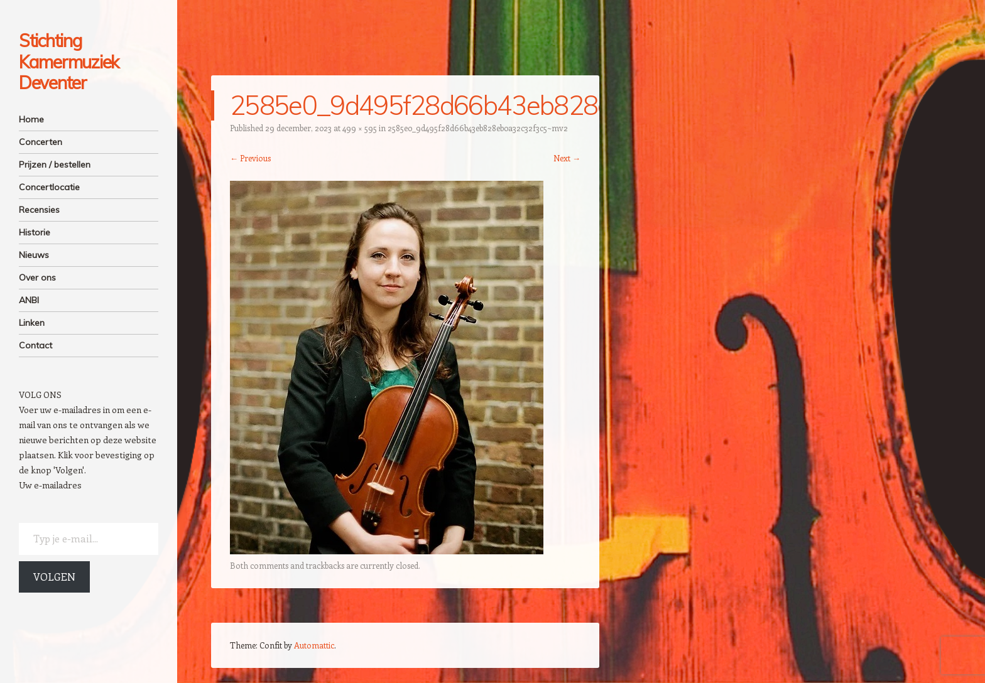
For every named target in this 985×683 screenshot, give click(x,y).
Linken (32, 322)
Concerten (40, 142)
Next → (566, 158)
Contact (35, 345)
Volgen (54, 576)
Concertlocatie (49, 187)
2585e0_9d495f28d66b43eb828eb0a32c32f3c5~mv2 (478, 127)
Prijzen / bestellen (54, 164)
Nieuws (34, 255)
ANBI (29, 300)
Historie (34, 232)
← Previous (250, 158)
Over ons (37, 277)
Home (31, 119)
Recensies (39, 209)
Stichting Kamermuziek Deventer (69, 62)
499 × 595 (359, 127)
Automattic (314, 645)
